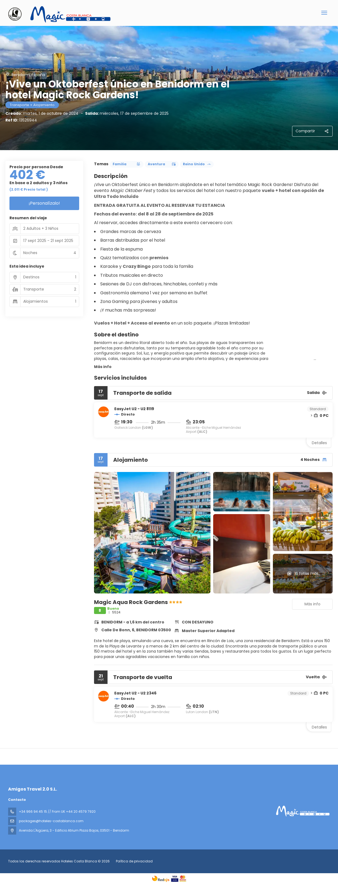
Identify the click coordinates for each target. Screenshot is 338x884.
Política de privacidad (134, 861)
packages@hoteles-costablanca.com (51, 821)
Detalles (319, 443)
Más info (103, 366)
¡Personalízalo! (44, 203)
